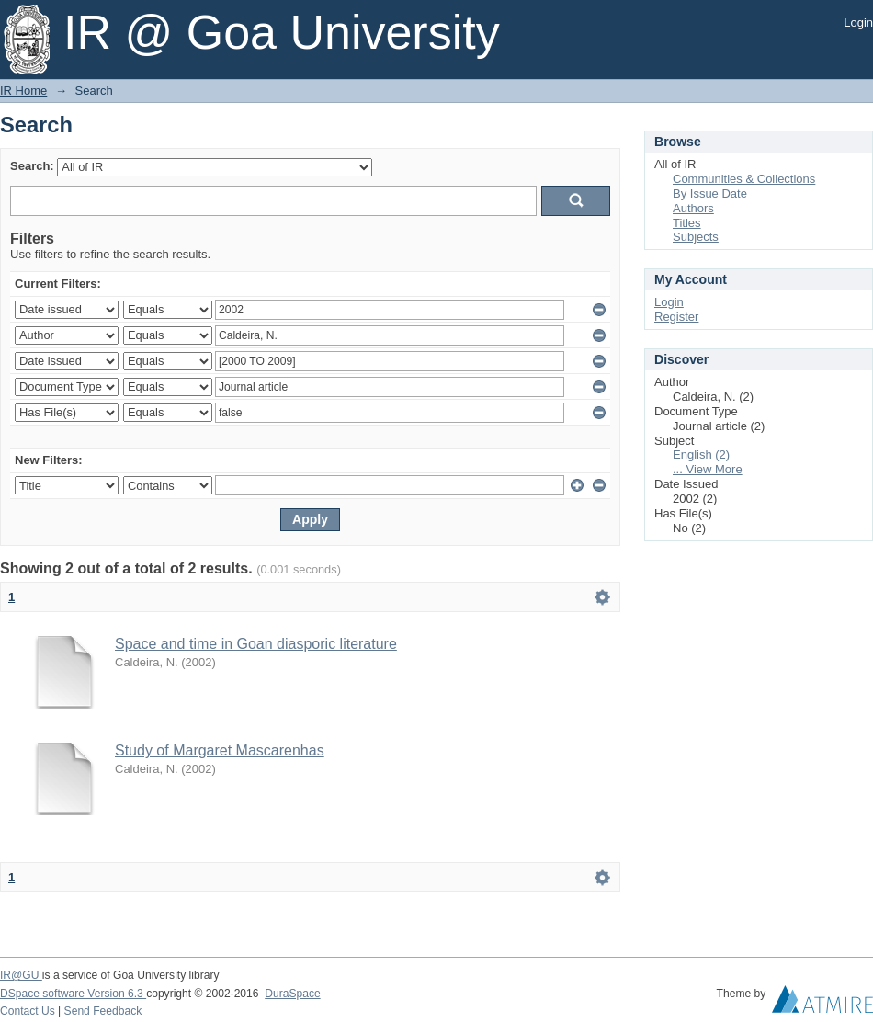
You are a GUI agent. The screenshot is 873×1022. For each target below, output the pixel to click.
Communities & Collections (744, 179)
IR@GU (21, 975)
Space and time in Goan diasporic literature (256, 644)
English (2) (701, 454)
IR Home (23, 90)
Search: (32, 166)
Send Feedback (103, 1011)
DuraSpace (292, 993)
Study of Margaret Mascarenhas (219, 750)
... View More (708, 469)
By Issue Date (710, 193)
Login (858, 22)
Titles (687, 223)
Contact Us (27, 1011)
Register (676, 317)
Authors (693, 208)
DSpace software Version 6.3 (73, 993)
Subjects (696, 237)
